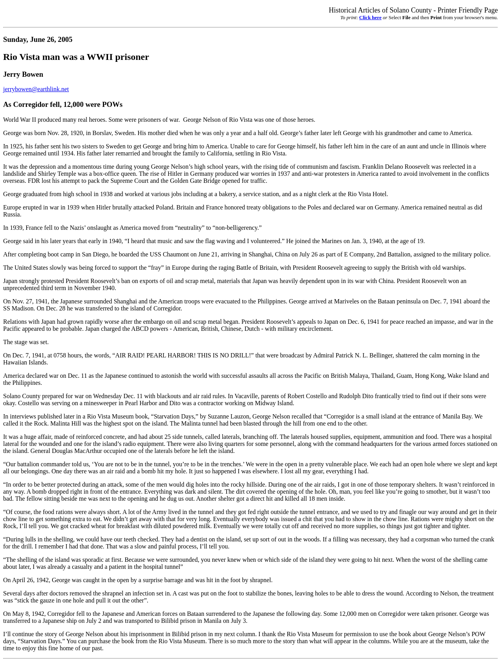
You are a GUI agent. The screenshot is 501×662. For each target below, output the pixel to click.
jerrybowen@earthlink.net (36, 89)
